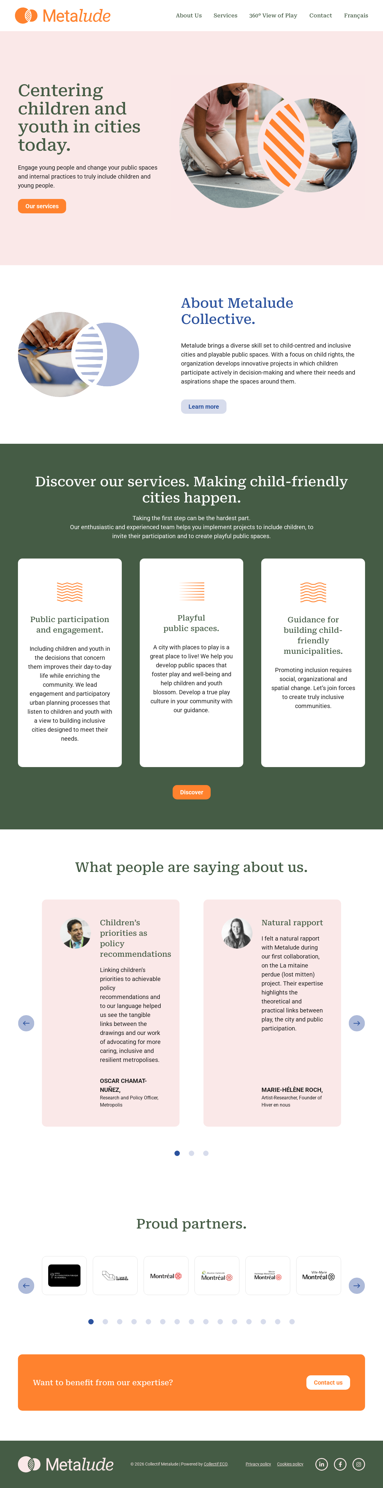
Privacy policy (258, 1464)
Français (356, 16)
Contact (320, 16)
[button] (26, 1023)
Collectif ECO (215, 1464)
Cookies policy (290, 1464)
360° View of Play (273, 16)
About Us (189, 16)
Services (225, 16)
